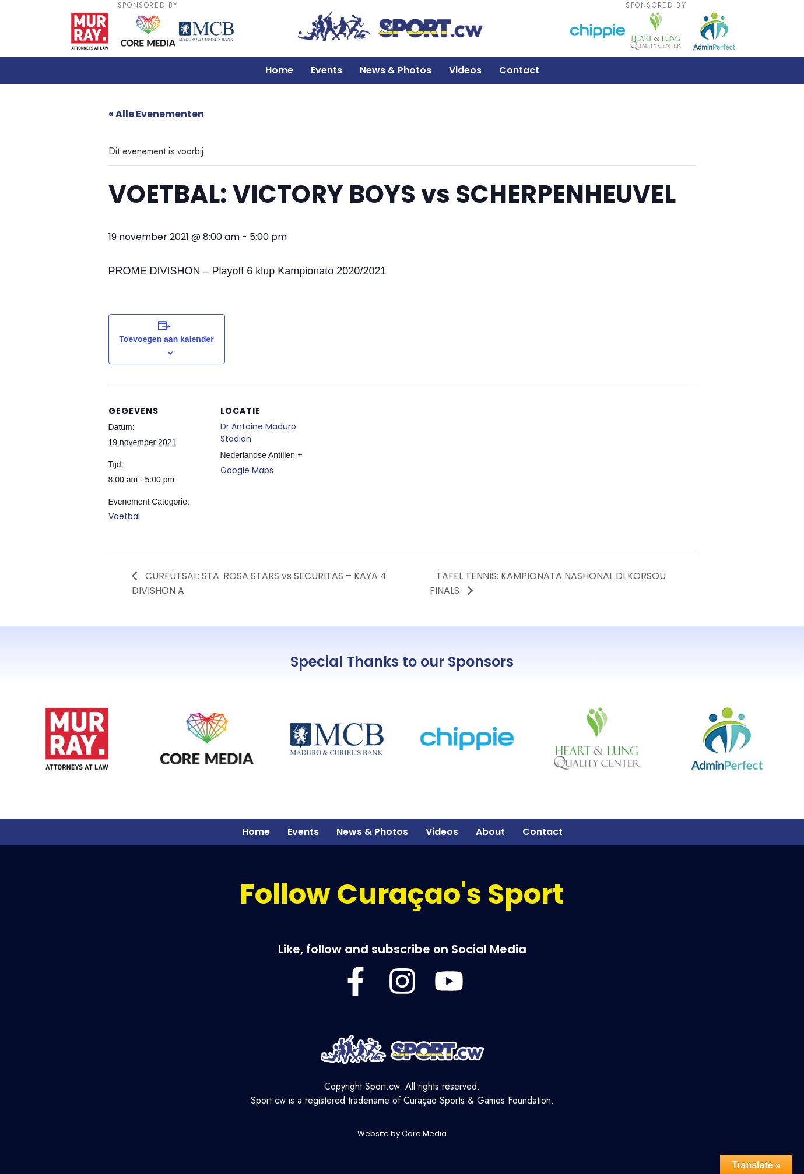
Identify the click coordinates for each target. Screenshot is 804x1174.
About (490, 831)
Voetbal (124, 516)
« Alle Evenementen (156, 114)
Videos (465, 70)
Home (279, 70)
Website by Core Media (402, 1133)
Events (326, 70)
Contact (519, 70)
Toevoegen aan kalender (166, 339)
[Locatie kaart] (393, 463)
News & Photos (395, 70)
